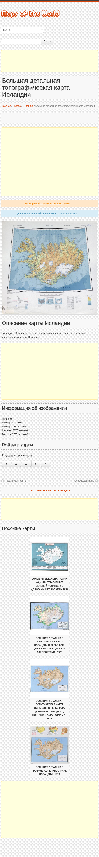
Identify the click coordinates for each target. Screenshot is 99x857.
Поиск (47, 41)
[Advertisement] (49, 61)
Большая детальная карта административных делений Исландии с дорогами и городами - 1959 (49, 584)
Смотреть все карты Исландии (49, 490)
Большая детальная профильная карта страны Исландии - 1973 (49, 771)
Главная (6, 106)
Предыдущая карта (15, 480)
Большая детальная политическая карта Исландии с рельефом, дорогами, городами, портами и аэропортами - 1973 (49, 710)
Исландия (28, 106)
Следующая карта (84, 480)
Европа (17, 106)
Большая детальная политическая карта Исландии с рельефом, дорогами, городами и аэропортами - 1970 (49, 645)
